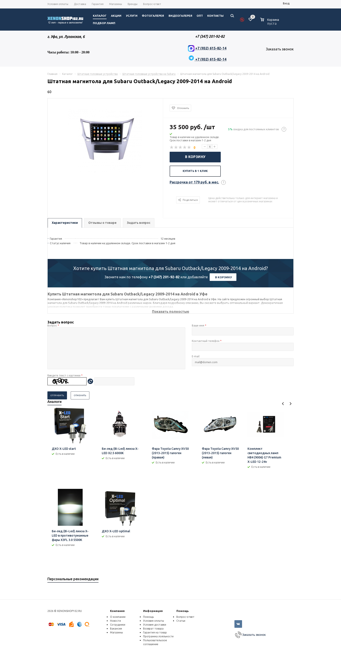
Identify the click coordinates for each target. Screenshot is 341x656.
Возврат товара (153, 628)
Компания (117, 610)
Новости (115, 620)
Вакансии (116, 628)
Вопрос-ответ (185, 616)
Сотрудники (117, 624)
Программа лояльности (158, 636)
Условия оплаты (153, 620)
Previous (283, 404)
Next (290, 404)
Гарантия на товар (155, 632)
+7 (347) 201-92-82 (164, 277)
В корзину (195, 157)
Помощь (182, 610)
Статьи (180, 620)
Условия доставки (154, 624)
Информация (153, 610)
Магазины (116, 632)
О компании (117, 616)
